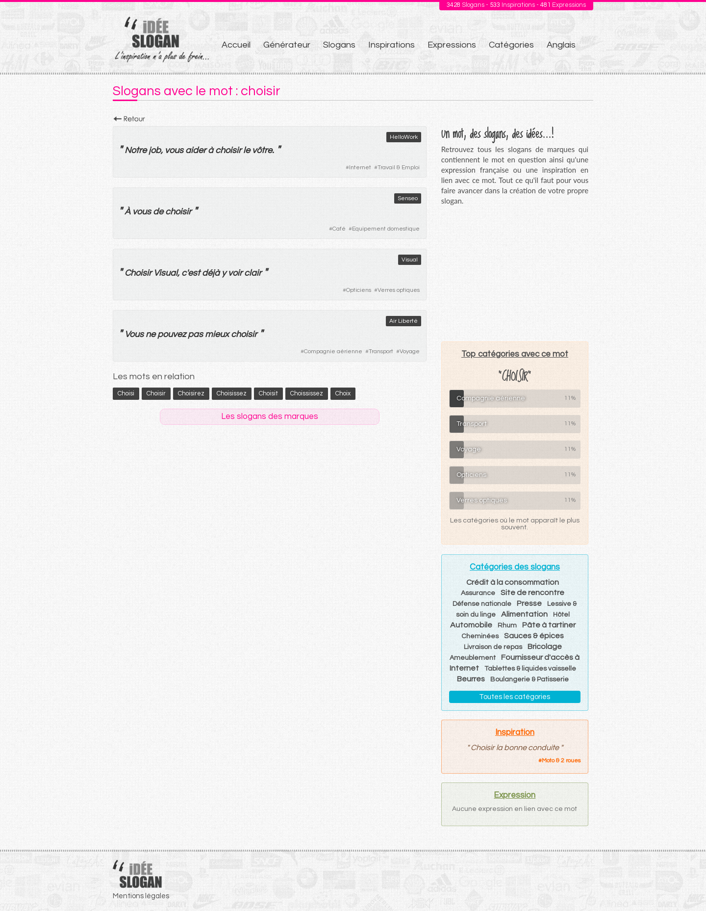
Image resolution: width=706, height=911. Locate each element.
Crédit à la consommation (512, 582)
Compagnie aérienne (333, 351)
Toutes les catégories (514, 697)
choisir (228, 150)
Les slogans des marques (269, 416)
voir (235, 273)
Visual (410, 260)
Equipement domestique (386, 229)
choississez (306, 393)
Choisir (138, 273)
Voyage (410, 351)
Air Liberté (403, 321)
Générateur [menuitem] (286, 45)
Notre (136, 150)
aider (195, 150)
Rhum (507, 625)
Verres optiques (399, 290)
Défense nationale (482, 603)
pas (195, 334)
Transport (381, 351)
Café (339, 229)
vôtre (262, 150)
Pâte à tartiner (549, 625)
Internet (360, 167)
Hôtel (561, 614)
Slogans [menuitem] (339, 45)
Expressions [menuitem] (452, 45)
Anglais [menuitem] (561, 45)
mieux (217, 334)
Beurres (471, 679)
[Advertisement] (514, 273)
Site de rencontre (532, 593)
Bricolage (545, 647)
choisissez (232, 393)
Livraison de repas (493, 647)
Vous (134, 334)
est (194, 273)
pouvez (171, 334)
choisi (126, 393)
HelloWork (404, 137)
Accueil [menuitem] (236, 45)
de (158, 211)
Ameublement (473, 657)
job (155, 150)
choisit (268, 393)
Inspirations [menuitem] (391, 45)
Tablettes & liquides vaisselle (530, 668)
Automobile (471, 625)
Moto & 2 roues (561, 760)
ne (150, 334)
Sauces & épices (534, 636)
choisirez (191, 393)
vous (174, 150)
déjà (211, 273)
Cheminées (480, 636)
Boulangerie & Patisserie (529, 679)
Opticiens (358, 290)
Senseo (408, 198)
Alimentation (524, 614)
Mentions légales (141, 896)
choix (343, 393)
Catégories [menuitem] (511, 45)
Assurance (478, 593)
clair (252, 273)
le (246, 150)
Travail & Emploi (399, 167)
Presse (529, 603)
